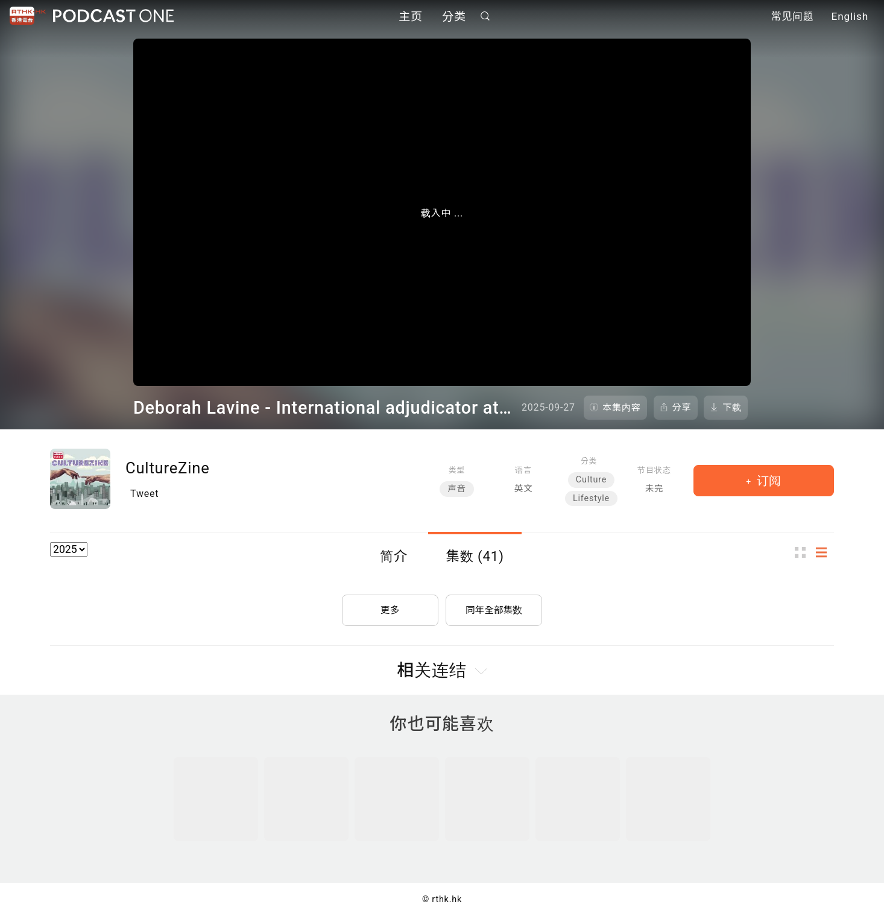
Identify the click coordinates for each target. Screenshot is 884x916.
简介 (394, 556)
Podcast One (113, 16)
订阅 (767, 480)
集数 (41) (475, 556)
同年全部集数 (494, 608)
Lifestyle (591, 498)
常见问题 (792, 17)
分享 (682, 407)
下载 (732, 407)
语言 (523, 470)
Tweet (144, 493)
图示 (804, 552)
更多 (390, 608)
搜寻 (485, 16)
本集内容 (621, 407)
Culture (591, 480)
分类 (454, 17)
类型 (457, 470)
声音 (456, 489)
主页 (411, 17)
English (850, 17)
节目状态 (654, 470)
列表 (825, 552)
